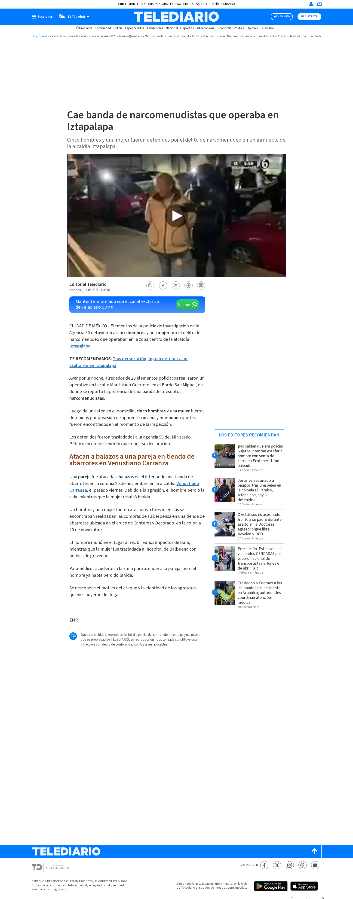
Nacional (172, 28)
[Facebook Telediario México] (264, 865)
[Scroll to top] (315, 851)
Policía (118, 28)
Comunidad (103, 28)
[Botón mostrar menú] (43, 16)
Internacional (205, 28)
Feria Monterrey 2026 (103, 36)
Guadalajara (158, 4)
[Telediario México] (176, 17)
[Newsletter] (319, 5)
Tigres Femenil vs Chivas (271, 36)
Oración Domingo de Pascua (234, 36)
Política (239, 28)
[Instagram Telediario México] (290, 865)
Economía (224, 28)
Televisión (267, 28)
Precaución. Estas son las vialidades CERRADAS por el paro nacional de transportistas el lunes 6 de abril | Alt (259, 558)
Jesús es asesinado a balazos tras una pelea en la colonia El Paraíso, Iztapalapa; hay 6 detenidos (259, 490)
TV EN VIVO (283, 16)
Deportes (187, 28)
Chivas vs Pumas (202, 36)
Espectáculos (134, 28)
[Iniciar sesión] (311, 4)
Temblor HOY (297, 36)
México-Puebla (154, 36)
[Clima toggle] (72, 16)
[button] (150, 285)
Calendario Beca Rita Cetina (69, 36)
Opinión (252, 28)
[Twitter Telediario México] (277, 865)
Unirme (184, 304)
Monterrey (137, 4)
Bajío (215, 4)
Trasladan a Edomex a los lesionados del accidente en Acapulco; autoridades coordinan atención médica (260, 592)
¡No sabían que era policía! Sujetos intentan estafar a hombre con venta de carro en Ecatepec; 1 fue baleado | (260, 456)
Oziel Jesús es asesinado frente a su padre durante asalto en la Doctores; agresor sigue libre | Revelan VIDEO (260, 524)
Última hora (84, 28)
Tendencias (155, 28)
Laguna (175, 4)
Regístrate (309, 16)
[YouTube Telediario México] (315, 865)
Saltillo (202, 4)
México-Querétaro (130, 36)
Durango (228, 4)
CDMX (122, 4)
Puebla (188, 4)
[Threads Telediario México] (302, 865)
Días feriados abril (178, 36)
